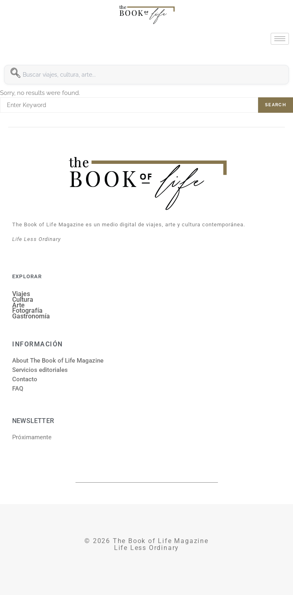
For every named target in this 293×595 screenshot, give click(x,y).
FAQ (17, 388)
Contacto (24, 379)
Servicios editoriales (40, 370)
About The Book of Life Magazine (57, 360)
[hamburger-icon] (280, 39)
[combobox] (146, 74)
